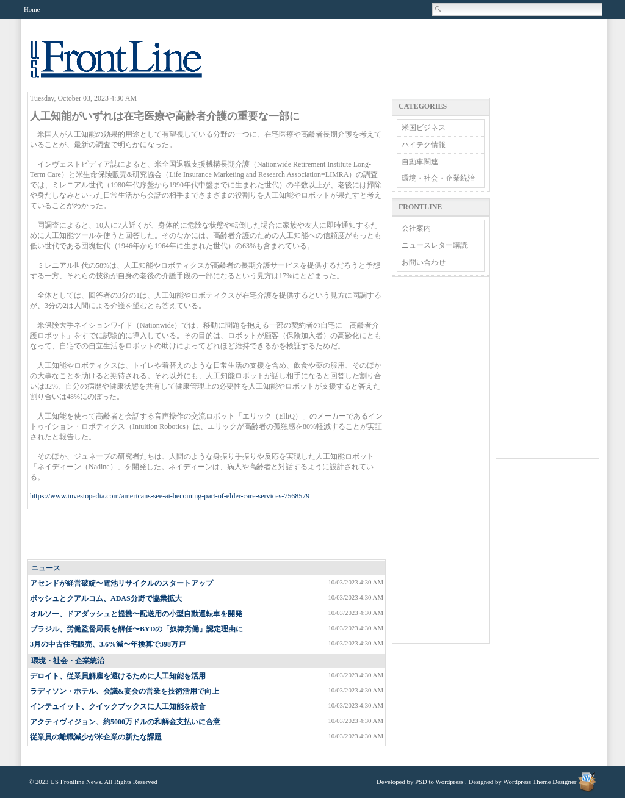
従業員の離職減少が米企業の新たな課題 (96, 737)
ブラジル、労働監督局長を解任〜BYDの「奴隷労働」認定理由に (136, 629)
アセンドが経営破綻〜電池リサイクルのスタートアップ (121, 583)
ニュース (45, 568)
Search (439, 9)
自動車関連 (420, 161)
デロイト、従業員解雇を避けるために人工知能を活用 (118, 676)
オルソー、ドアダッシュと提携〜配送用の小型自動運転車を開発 (136, 613)
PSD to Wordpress (439, 781)
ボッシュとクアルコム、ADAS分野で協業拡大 (106, 598)
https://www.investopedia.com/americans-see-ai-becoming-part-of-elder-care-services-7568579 (169, 496)
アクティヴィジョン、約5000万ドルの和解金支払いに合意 (125, 721)
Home (32, 9)
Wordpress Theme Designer (539, 781)
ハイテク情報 (424, 144)
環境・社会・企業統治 (67, 660)
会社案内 (416, 228)
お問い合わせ (424, 262)
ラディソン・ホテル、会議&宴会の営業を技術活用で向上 (124, 691)
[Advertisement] (207, 535)
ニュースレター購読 (435, 245)
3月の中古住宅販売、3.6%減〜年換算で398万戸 (108, 644)
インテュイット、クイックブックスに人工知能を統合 (118, 706)
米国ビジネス (424, 127)
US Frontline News (128, 66)
